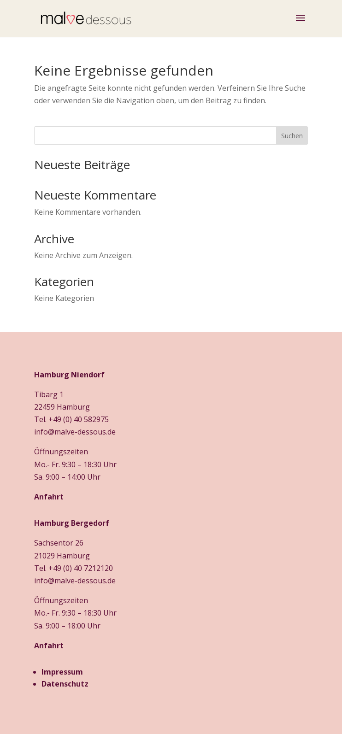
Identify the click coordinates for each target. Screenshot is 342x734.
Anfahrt (49, 497)
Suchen (292, 135)
